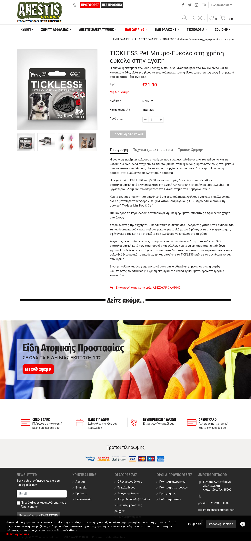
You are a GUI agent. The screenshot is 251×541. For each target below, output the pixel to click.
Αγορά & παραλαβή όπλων (132, 499)
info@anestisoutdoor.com (219, 509)
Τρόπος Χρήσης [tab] (190, 150)
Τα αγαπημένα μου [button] (127, 493)
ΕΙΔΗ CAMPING (121, 39)
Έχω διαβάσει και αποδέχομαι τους (43, 504)
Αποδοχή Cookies (220, 524)
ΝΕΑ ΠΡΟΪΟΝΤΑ (112, 5)
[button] (201, 20)
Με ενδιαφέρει (38, 369)
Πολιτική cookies (168, 499)
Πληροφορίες (220, 5)
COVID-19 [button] (221, 29)
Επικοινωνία (82, 499)
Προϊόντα (80, 493)
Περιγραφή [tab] (119, 150)
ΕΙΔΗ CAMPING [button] (134, 29)
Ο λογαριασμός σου (128, 481)
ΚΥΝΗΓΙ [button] (26, 29)
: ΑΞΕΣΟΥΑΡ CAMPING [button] (145, 287)
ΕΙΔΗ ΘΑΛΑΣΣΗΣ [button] (165, 29)
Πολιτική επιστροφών (172, 487)
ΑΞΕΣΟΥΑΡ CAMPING (146, 39)
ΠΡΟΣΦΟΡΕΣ (90, 5)
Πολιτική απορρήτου (171, 481)
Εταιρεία (79, 487)
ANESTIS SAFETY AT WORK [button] (96, 29)
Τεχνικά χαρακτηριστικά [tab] (153, 150)
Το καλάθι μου (125, 487)
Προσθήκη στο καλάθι (128, 134)
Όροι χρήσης (29, 506)
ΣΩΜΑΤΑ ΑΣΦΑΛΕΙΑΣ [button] (55, 29)
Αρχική (79, 481)
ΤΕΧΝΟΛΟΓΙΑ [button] (195, 29)
